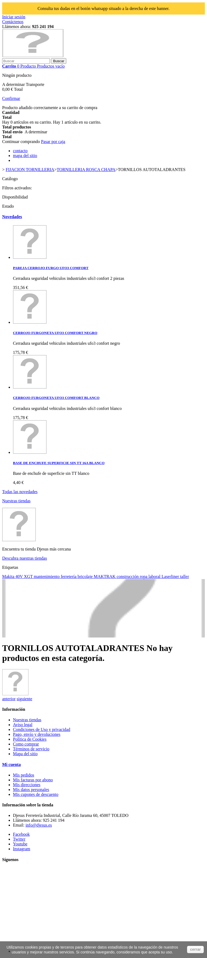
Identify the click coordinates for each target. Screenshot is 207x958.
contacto (20, 150)
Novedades (12, 216)
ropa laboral (150, 576)
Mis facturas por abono (33, 780)
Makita (8, 576)
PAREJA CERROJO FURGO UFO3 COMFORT (50, 268)
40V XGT (24, 576)
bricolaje (86, 576)
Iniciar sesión (13, 17)
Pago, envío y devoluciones (36, 734)
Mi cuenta (11, 764)
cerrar (195, 949)
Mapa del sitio (25, 753)
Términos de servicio (31, 749)
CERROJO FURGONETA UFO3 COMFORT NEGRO (55, 333)
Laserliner (170, 576)
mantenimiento (47, 576)
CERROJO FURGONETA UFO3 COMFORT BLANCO (56, 398)
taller (184, 576)
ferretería (69, 576)
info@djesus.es (39, 825)
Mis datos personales (31, 789)
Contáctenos (12, 21)
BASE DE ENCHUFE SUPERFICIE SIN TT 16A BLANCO (59, 463)
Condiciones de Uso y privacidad (41, 729)
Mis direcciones (26, 784)
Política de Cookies (29, 739)
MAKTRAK (105, 576)
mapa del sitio (25, 155)
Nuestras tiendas (16, 501)
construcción (128, 576)
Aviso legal (22, 724)
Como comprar (26, 744)
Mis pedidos (23, 775)
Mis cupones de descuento (35, 794)
